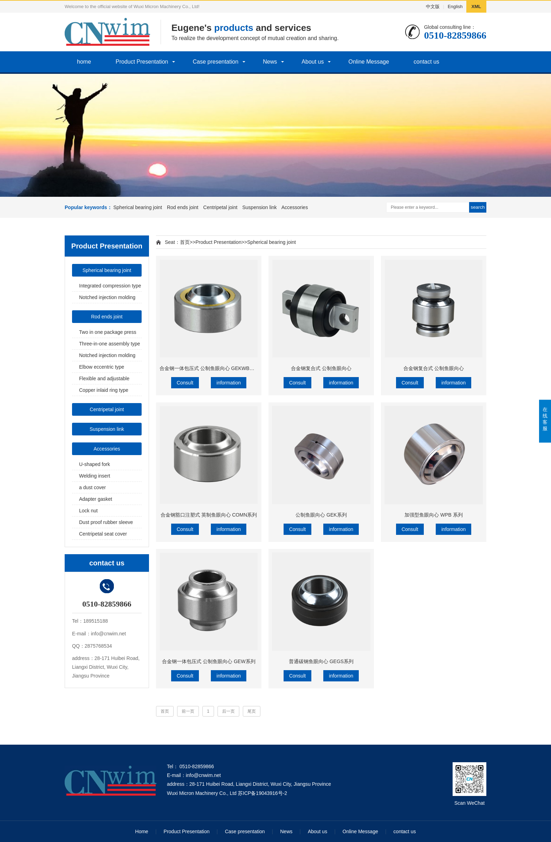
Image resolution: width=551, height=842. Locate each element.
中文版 (433, 6)
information (228, 383)
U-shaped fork (94, 464)
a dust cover (92, 487)
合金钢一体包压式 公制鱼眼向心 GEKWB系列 (209, 368)
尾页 (251, 711)
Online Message (368, 62)
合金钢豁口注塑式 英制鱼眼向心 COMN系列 (209, 515)
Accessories (294, 207)
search (478, 207)
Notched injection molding (107, 297)
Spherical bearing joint (137, 207)
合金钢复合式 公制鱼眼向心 (321, 368)
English (455, 6)
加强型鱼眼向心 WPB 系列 (433, 515)
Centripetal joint (220, 207)
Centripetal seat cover (103, 534)
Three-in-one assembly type (109, 343)
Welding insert (94, 476)
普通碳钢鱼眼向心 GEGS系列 (321, 661)
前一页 (188, 711)
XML (476, 6)
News (270, 62)
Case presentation (215, 62)
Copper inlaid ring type (103, 390)
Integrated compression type (110, 286)
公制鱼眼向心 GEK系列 (321, 515)
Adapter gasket (95, 499)
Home (141, 831)
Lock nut (88, 510)
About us (313, 62)
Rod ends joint (183, 207)
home (84, 62)
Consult (185, 383)
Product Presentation (142, 62)
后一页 (228, 711)
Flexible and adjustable (104, 378)
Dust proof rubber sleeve (106, 522)
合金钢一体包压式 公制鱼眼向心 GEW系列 (208, 661)
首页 (185, 242)
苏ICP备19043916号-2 (262, 793)
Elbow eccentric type (101, 367)
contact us (426, 62)
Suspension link (259, 207)
